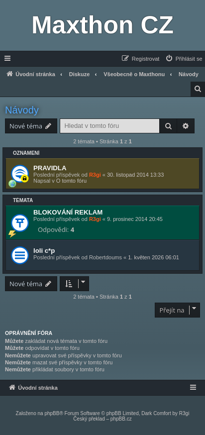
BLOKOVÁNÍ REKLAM (67, 212)
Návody (22, 110)
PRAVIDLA (49, 168)
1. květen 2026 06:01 (153, 257)
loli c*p (44, 250)
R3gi (95, 175)
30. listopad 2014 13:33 (135, 175)
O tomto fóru (71, 181)
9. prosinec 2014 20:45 (135, 219)
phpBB (51, 413)
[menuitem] (183, 58)
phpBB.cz (121, 419)
